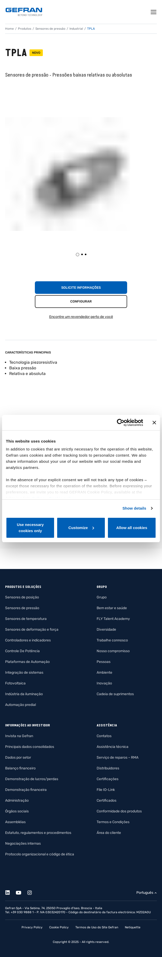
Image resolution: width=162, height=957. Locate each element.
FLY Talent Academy (113, 619)
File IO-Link (106, 790)
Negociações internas (23, 843)
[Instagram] (32, 892)
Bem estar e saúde (112, 608)
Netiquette (132, 927)
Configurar (81, 301)
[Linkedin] (10, 892)
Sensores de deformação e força (31, 629)
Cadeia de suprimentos (115, 694)
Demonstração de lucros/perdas (31, 779)
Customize (81, 527)
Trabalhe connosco (112, 640)
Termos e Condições (113, 822)
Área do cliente (109, 833)
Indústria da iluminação (24, 694)
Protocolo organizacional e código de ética (39, 854)
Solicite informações (81, 287)
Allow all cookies (131, 527)
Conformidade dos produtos (119, 811)
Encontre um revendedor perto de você (81, 317)
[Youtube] (21, 892)
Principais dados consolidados (29, 747)
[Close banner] (154, 422)
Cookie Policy (59, 927)
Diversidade (106, 629)
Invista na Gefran (19, 736)
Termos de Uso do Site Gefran (96, 927)
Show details (134, 508)
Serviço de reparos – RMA (117, 757)
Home (9, 28)
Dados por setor (18, 757)
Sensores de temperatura (26, 619)
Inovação (104, 683)
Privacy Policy (32, 927)
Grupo (102, 597)
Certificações (107, 779)
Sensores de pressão (50, 28)
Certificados (106, 800)
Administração (17, 800)
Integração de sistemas (24, 672)
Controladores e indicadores (28, 640)
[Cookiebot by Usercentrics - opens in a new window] (120, 422)
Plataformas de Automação (27, 662)
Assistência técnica (112, 747)
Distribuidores (108, 768)
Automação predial (20, 705)
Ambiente (104, 672)
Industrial (76, 28)
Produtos (24, 28)
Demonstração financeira (26, 790)
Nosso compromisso (113, 651)
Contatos (104, 736)
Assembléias (15, 822)
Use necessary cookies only (30, 527)
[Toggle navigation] (154, 12)
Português (144, 892)
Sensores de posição (22, 597)
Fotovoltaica (15, 683)
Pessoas (103, 662)
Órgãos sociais (17, 811)
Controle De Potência (22, 651)
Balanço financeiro (20, 768)
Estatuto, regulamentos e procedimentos (38, 833)
